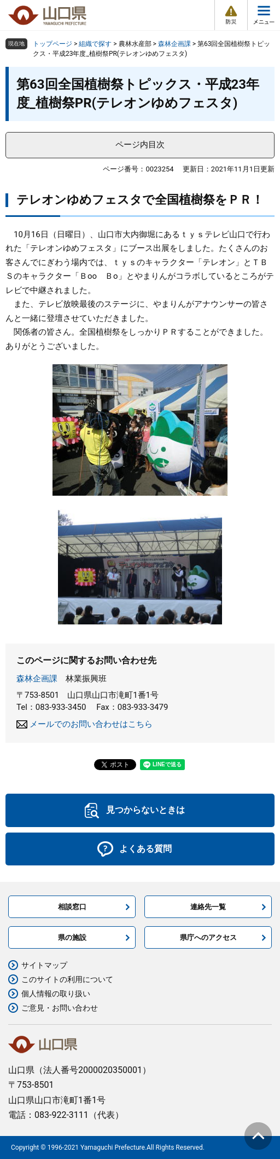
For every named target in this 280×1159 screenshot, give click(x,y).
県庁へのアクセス (208, 937)
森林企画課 (174, 44)
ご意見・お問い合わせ (59, 1007)
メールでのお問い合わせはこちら (91, 724)
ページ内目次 (140, 145)
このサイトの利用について (67, 979)
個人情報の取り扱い (55, 993)
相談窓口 (72, 907)
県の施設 (72, 937)
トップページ (52, 44)
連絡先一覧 (208, 907)
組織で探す (95, 44)
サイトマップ (44, 965)
